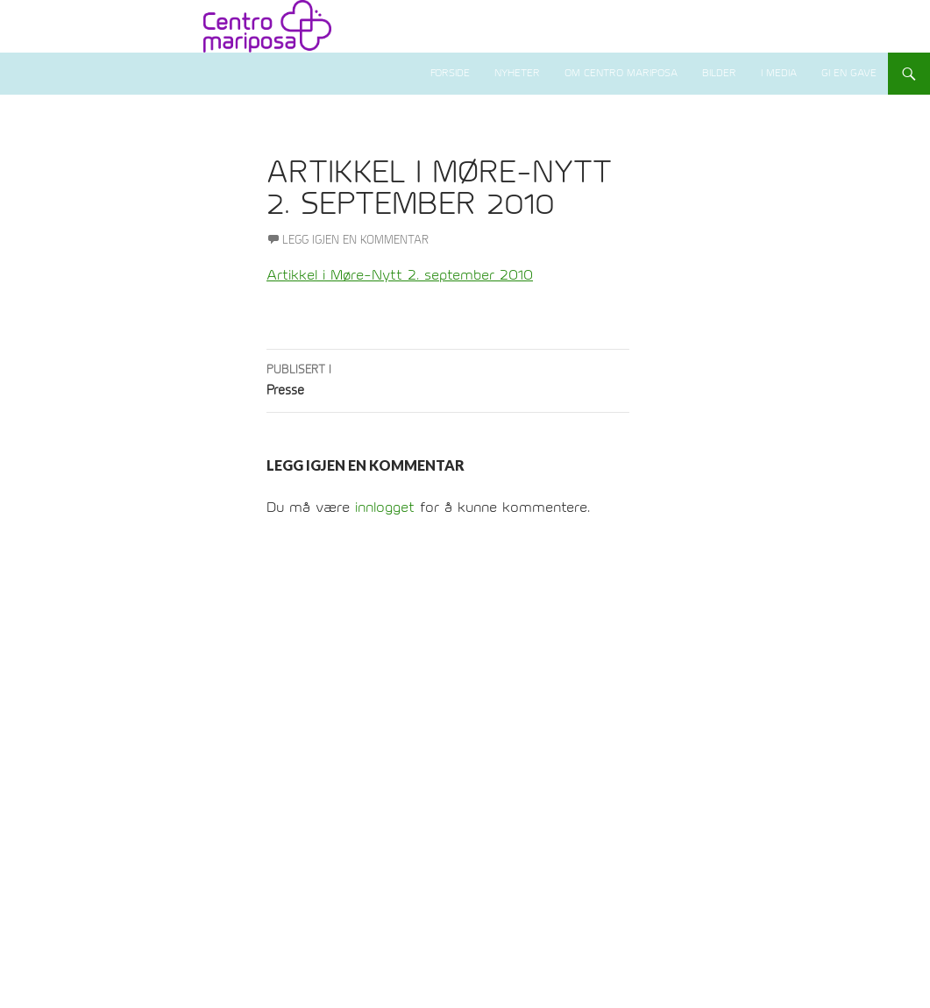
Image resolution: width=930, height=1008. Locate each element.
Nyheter (517, 73)
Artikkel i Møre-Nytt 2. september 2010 (399, 275)
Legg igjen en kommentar (355, 240)
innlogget (385, 507)
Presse (447, 378)
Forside (450, 73)
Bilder (719, 73)
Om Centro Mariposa (621, 73)
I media (779, 73)
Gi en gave (849, 73)
